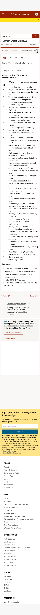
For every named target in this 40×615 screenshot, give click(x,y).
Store (6, 479)
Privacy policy (10, 513)
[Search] (35, 36)
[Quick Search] (16, 36)
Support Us (8, 487)
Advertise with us (11, 507)
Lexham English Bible (16, 304)
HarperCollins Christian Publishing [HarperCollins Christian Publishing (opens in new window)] (17, 548)
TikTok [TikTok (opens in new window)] (6, 585)
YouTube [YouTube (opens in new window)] (7, 591)
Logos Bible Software (22, 307)
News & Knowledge (12, 470)
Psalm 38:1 (8, 268)
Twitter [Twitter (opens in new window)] (7, 588)
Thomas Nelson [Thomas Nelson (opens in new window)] (10, 556)
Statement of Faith (11, 473)
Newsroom (8, 485)
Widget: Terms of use (12, 528)
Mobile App (8, 476)
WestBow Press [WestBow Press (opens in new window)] (10, 559)
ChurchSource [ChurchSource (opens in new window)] (9, 545)
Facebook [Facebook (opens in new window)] (8, 576)
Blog (6, 482)
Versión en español (11, 602)
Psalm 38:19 (9, 280)
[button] (36, 14)
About (6, 467)
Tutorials (7, 501)
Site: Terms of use (11, 525)
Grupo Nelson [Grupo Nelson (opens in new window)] (9, 550)
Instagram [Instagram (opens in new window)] (8, 579)
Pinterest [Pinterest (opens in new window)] (7, 582)
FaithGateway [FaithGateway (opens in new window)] (9, 539)
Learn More (10, 338)
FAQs (6, 498)
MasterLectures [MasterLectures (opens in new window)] (10, 565)
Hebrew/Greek (26, 51)
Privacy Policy (6, 451)
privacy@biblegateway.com (11, 453)
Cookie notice (9, 522)
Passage (5, 51)
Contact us (8, 510)
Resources (14, 51)
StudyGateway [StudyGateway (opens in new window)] (9, 542)
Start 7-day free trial (13, 333)
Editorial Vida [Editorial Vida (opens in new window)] (9, 553)
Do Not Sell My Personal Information (19, 519)
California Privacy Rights (14, 516)
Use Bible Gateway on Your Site (16, 504)
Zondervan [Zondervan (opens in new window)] (8, 562)
